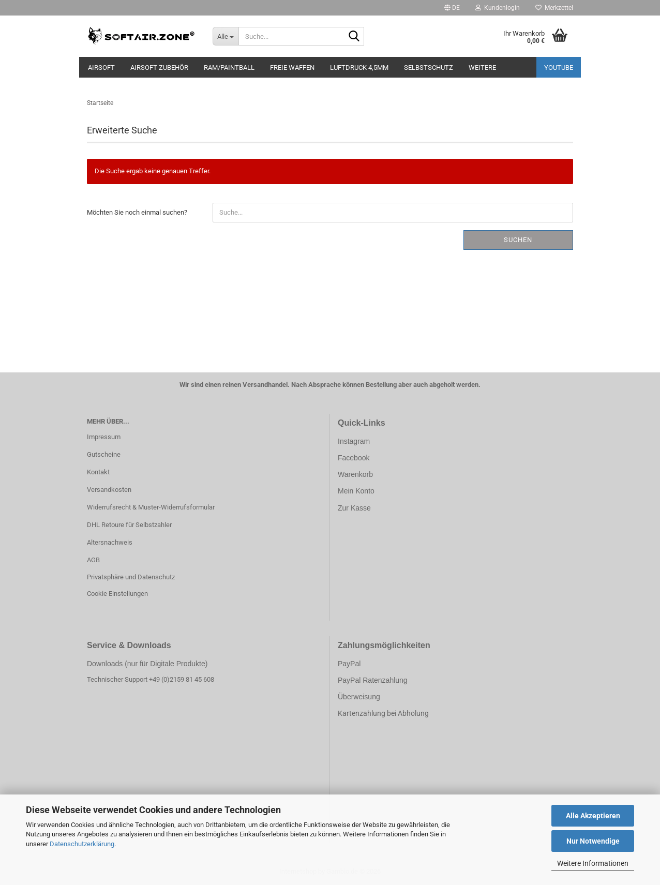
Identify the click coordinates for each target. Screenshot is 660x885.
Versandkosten (109, 489)
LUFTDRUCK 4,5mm (359, 67)
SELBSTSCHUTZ (428, 67)
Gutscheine (104, 454)
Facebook (353, 458)
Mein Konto (356, 491)
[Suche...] (225, 36)
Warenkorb (355, 474)
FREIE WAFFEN (292, 67)
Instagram (354, 441)
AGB (93, 560)
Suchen (518, 240)
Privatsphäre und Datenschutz (131, 577)
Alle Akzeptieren (593, 816)
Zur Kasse (354, 508)
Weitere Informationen (592, 863)
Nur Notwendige (593, 841)
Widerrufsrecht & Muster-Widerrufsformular (151, 507)
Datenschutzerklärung (82, 844)
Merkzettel (554, 7)
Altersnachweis (109, 542)
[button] (452, 8)
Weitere (482, 67)
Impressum (104, 437)
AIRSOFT (101, 67)
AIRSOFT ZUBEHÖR (159, 67)
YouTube (558, 67)
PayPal (349, 663)
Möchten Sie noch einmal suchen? (137, 212)
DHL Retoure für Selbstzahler (129, 525)
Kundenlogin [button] (497, 7)
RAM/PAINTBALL (229, 67)
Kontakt (98, 472)
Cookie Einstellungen (117, 593)
